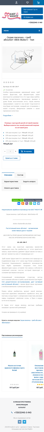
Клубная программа (22, 402)
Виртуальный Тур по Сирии (31, 11)
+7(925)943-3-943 (35, 22)
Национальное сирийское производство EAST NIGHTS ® (22, 209)
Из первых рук (28, 17)
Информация (22, 404)
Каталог (22, 407)
